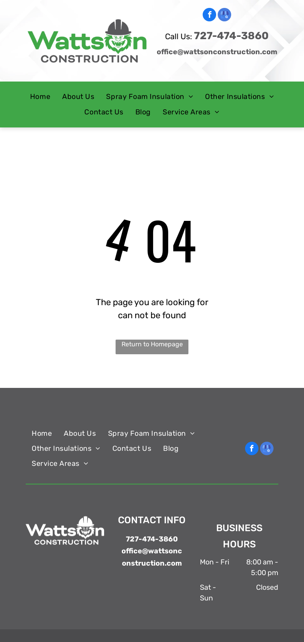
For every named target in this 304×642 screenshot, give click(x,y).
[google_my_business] (224, 15)
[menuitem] (40, 96)
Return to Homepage (152, 344)
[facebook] (209, 15)
